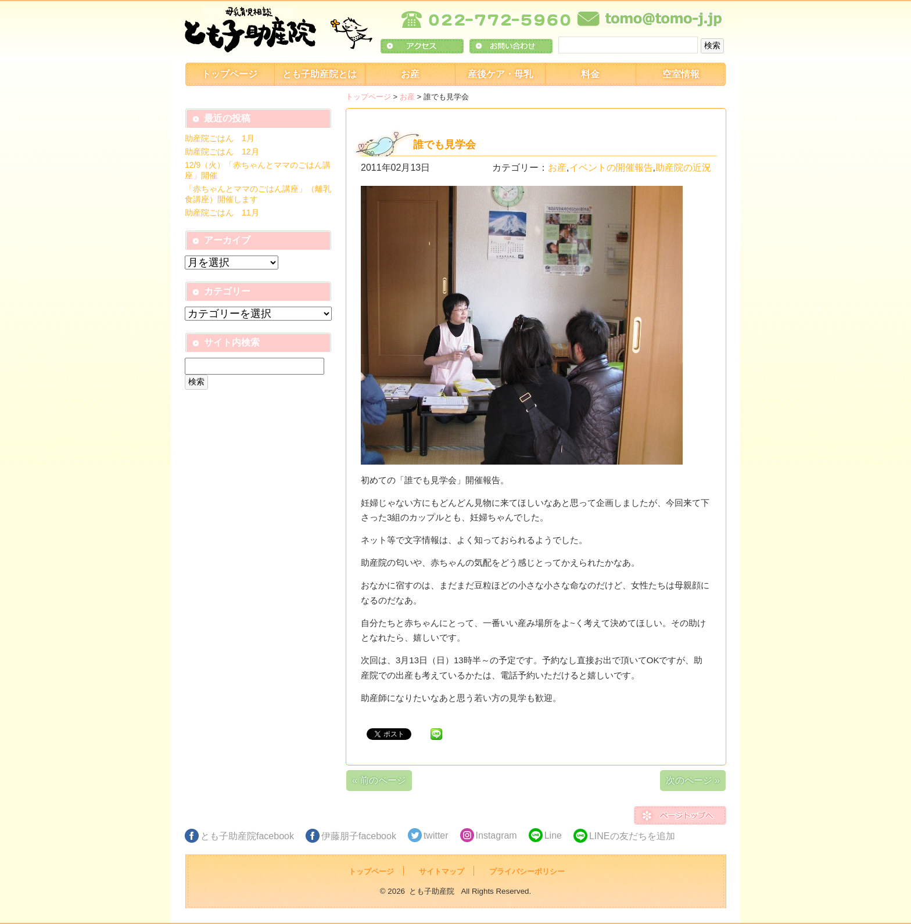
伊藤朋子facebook (358, 836)
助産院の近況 (683, 167)
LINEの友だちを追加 (632, 836)
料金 (590, 74)
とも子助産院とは (319, 74)
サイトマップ (441, 871)
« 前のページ (379, 780)
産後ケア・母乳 (500, 74)
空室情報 (681, 74)
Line (553, 835)
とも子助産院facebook (247, 836)
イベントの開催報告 (611, 167)
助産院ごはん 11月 (222, 212)
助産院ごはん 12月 (222, 151)
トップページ (229, 74)
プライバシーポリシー (527, 871)
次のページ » (693, 780)
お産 (410, 74)
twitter (436, 835)
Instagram (496, 835)
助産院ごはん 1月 (219, 138)
